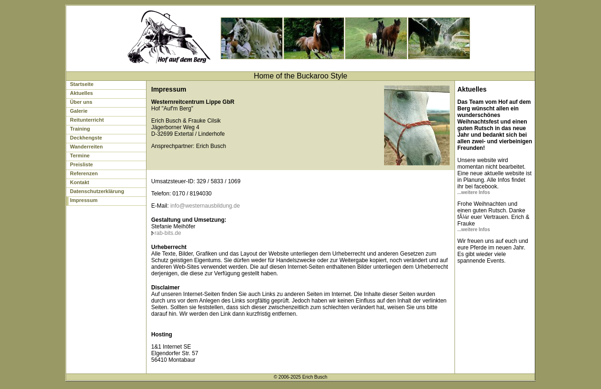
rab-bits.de (167, 233)
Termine (80, 155)
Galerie (78, 111)
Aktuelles (81, 93)
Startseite (81, 84)
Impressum (84, 200)
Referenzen (84, 173)
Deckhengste (86, 137)
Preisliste (81, 164)
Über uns (81, 102)
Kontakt (79, 182)
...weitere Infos (473, 192)
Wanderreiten (86, 146)
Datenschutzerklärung (97, 191)
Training (80, 129)
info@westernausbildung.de (205, 205)
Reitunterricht (87, 120)
